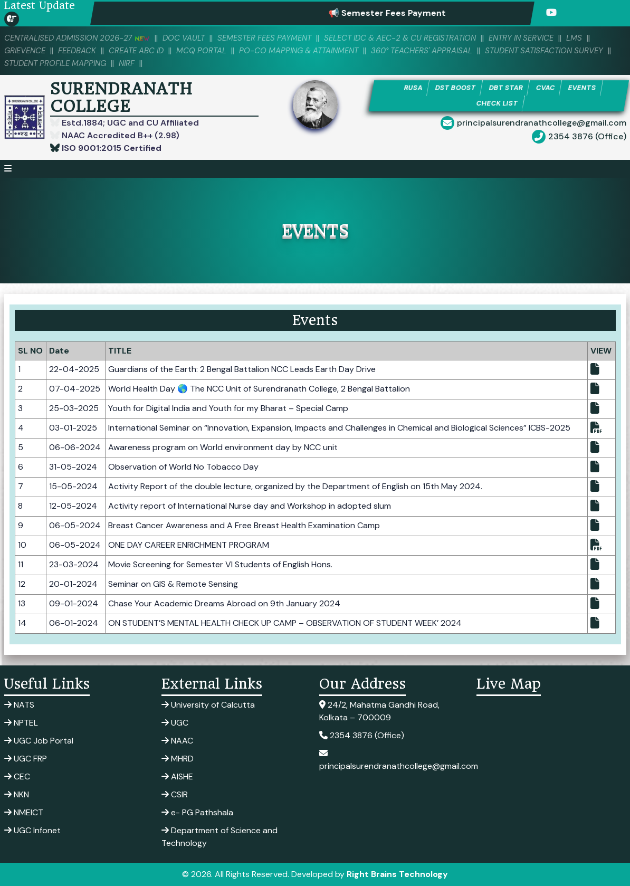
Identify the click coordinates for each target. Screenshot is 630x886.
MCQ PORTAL (202, 50)
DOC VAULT (185, 38)
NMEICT (23, 812)
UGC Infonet (32, 830)
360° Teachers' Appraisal (424, 50)
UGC (174, 722)
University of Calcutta (208, 704)
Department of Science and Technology (219, 837)
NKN (16, 794)
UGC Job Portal (38, 740)
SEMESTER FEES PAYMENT (266, 38)
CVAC (545, 87)
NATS (19, 704)
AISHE (177, 776)
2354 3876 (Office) (587, 136)
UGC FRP (25, 758)
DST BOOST (456, 87)
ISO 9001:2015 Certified (110, 148)
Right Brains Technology (397, 874)
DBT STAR (506, 87)
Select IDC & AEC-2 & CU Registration (402, 38)
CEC (17, 776)
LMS (578, 38)
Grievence (25, 50)
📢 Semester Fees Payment (396, 12)
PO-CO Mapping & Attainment (300, 50)
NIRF (128, 63)
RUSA (413, 87)
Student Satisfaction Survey (547, 50)
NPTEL (21, 722)
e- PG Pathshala (197, 812)
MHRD (177, 758)
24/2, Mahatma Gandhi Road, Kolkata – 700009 (379, 711)
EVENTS (581, 87)
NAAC (177, 740)
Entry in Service (525, 38)
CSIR (174, 794)
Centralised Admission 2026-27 (77, 38)
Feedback (78, 50)
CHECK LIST (497, 103)
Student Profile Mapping (55, 63)
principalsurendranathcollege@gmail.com (541, 123)
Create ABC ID (137, 50)
